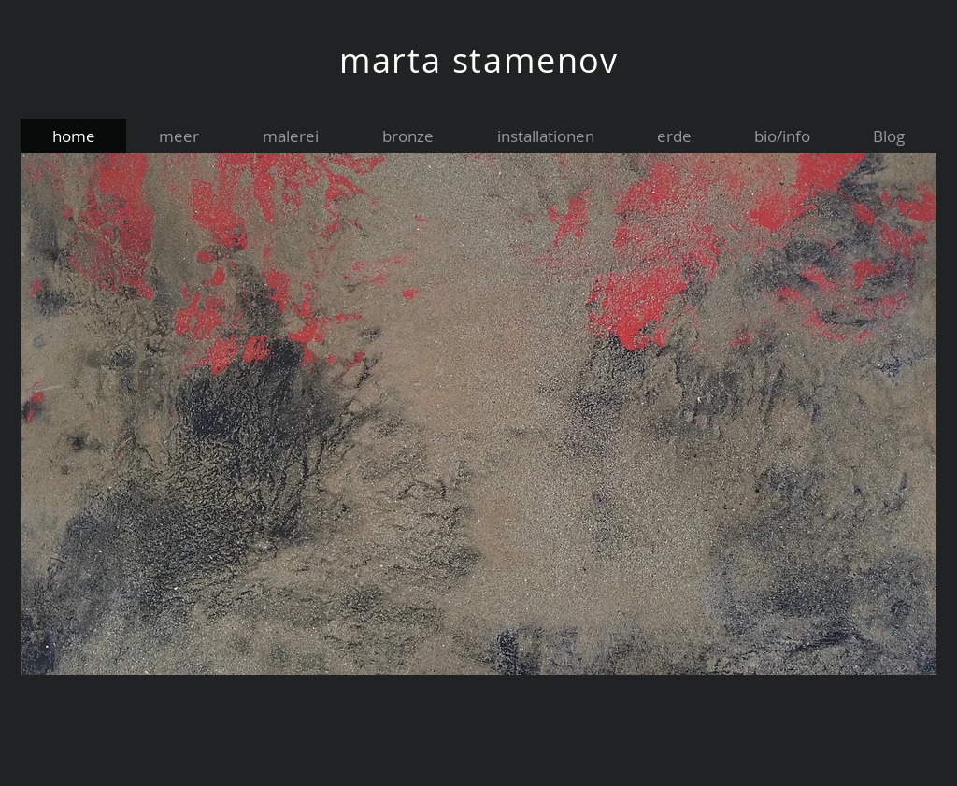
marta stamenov (479, 59)
